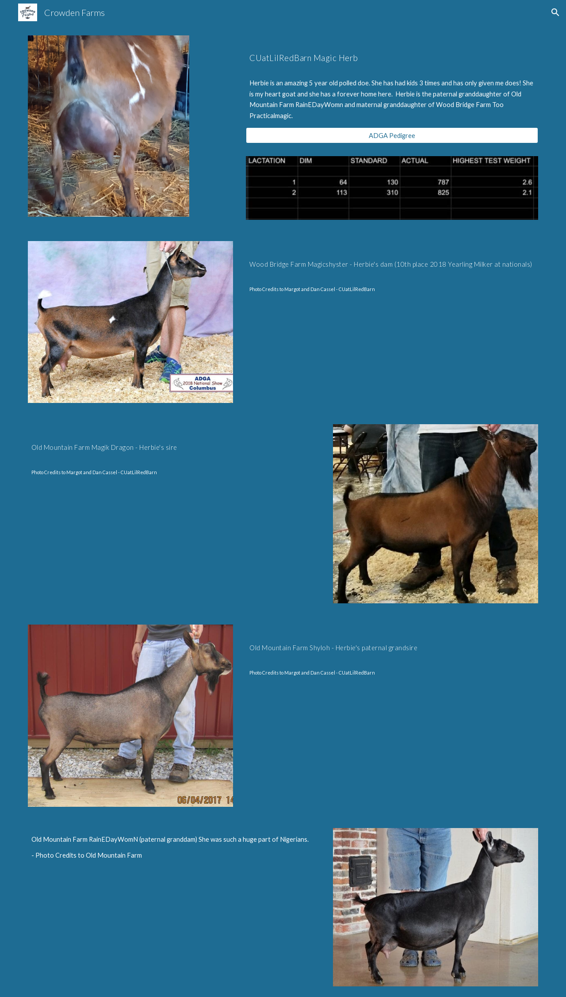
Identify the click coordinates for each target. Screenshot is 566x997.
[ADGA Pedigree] (392, 135)
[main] (392, 53)
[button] (555, 12)
